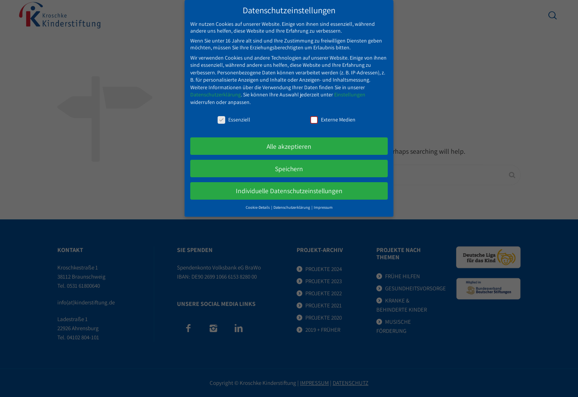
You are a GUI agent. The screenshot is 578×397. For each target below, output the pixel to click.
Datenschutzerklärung (215, 88)
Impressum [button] (323, 201)
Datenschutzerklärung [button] (292, 201)
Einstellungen (349, 88)
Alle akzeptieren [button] (289, 139)
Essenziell (234, 113)
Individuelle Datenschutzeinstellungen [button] (289, 184)
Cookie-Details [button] (258, 201)
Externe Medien (332, 113)
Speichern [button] (289, 162)
